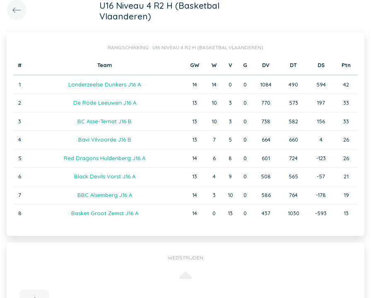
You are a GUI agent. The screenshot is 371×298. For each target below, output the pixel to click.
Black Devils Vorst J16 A (104, 176)
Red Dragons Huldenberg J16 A (104, 158)
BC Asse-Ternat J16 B (104, 121)
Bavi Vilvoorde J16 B (104, 139)
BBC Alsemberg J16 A (104, 195)
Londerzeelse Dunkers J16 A (104, 84)
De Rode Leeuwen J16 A (104, 102)
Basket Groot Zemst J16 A (104, 213)
